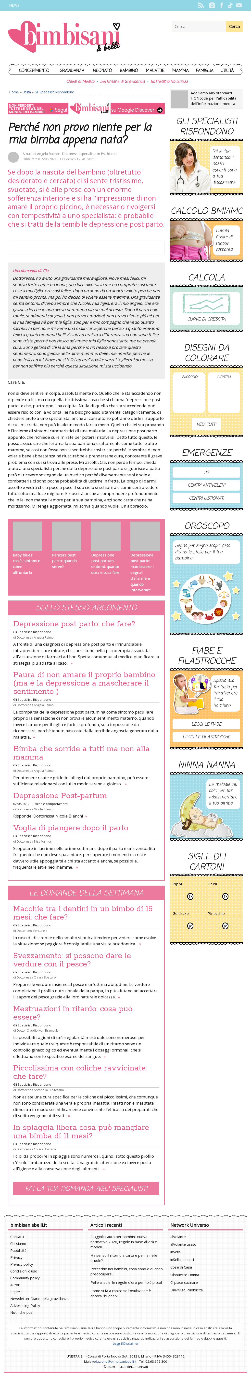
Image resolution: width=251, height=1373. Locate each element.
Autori (15, 1284)
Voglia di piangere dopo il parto (70, 828)
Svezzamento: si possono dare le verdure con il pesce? (72, 960)
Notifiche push (22, 1312)
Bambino (129, 71)
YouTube (239, 5)
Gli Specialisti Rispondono (54, 92)
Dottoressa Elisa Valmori (34, 841)
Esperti (16, 1291)
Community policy (25, 1277)
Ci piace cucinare (184, 1282)
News (14, 5)
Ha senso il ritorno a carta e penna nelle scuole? (123, 1258)
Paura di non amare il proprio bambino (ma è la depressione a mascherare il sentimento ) (84, 683)
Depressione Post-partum (60, 796)
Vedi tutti (206, 425)
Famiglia (204, 71)
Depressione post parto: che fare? (74, 624)
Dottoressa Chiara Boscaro (36, 977)
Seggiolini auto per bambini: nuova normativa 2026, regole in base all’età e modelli (123, 1241)
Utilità (227, 71)
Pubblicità (18, 1250)
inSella (175, 1251)
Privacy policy (21, 1264)
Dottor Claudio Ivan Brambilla (38, 1030)
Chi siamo (18, 1243)
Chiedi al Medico (80, 82)
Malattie (155, 71)
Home (14, 92)
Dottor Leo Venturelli (32, 930)
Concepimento (34, 71)
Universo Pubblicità (186, 1289)
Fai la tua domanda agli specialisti (86, 1189)
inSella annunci (182, 1259)
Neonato (102, 71)
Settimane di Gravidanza (122, 82)
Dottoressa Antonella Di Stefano (40, 1090)
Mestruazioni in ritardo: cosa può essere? (72, 1013)
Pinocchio (216, 914)
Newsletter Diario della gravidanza (39, 1298)
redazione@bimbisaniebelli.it (114, 1361)
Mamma (180, 71)
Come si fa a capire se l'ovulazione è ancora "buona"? (120, 1293)
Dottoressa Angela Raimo (35, 637)
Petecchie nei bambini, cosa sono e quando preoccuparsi (126, 1271)
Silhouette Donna (184, 1274)
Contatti (17, 1236)
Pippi (177, 884)
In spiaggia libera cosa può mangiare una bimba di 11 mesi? (81, 1132)
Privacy (16, 1257)
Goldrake (181, 914)
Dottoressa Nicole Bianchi (35, 809)
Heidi (212, 884)
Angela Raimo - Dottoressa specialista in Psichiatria (76, 153)
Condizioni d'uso (23, 1271)
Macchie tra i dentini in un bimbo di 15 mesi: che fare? (83, 913)
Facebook (221, 5)
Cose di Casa (181, 1267)
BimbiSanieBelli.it (64, 37)
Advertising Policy (25, 1305)
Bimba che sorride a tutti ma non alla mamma (81, 753)
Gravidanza (72, 71)
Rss (200, 5)
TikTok (230, 5)
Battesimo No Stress (169, 82)
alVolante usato (183, 1244)
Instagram (211, 5)
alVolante (178, 1236)
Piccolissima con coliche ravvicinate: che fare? (80, 1072)
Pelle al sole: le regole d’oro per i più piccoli (126, 1282)
